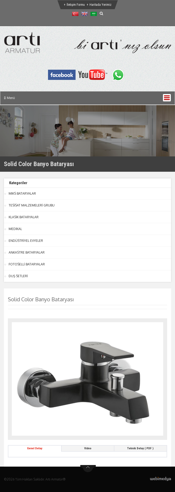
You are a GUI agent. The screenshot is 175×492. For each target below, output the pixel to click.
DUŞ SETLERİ (18, 276)
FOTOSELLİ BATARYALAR (27, 264)
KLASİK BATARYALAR (24, 217)
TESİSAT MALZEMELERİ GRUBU (32, 205)
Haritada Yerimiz (100, 5)
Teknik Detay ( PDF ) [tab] (140, 448)
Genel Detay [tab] (34, 448)
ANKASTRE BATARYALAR (27, 252)
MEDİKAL (15, 229)
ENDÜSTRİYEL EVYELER (26, 241)
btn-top (88, 468)
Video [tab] (87, 448)
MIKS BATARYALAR (22, 193)
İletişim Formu (76, 5)
